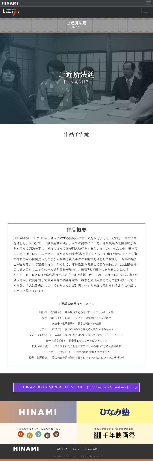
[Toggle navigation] (145, 11)
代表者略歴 (91, 449)
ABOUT (62, 449)
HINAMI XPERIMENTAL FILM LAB (76, 387)
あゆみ (76, 449)
